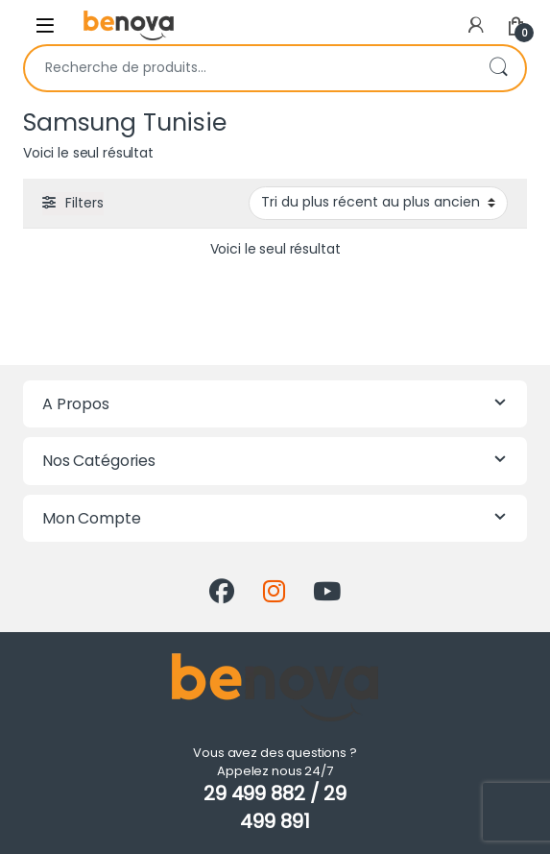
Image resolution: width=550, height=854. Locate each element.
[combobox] (248, 68)
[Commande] (378, 202)
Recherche (498, 68)
